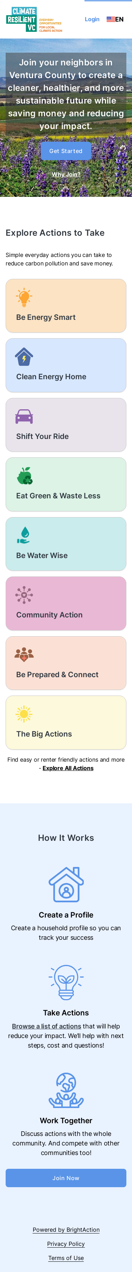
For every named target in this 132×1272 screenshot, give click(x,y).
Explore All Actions (68, 768)
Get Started (66, 150)
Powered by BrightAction (66, 1229)
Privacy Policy (66, 1243)
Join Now (66, 1178)
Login (92, 19)
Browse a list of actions (46, 1026)
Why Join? (66, 174)
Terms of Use (66, 1257)
